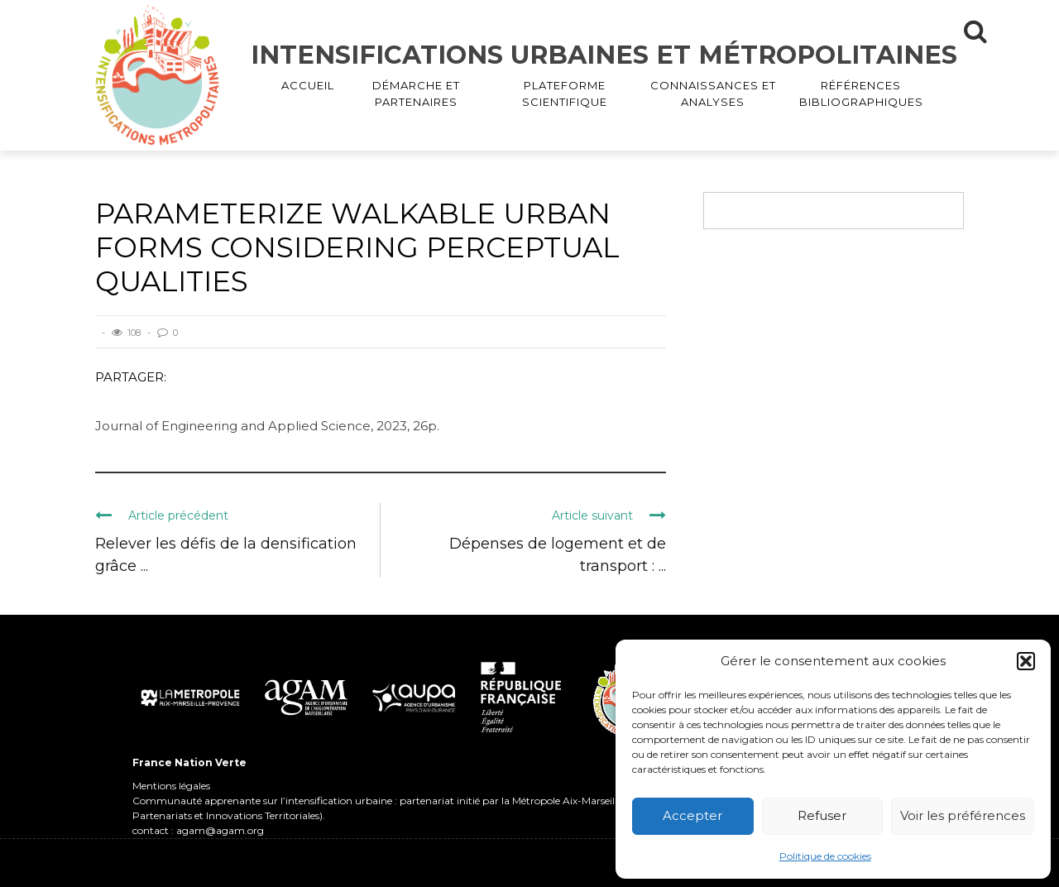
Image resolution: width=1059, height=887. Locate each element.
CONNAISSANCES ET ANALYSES (713, 93)
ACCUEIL (307, 85)
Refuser (822, 815)
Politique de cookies (825, 856)
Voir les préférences (962, 815)
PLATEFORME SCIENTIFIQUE (564, 93)
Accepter (692, 815)
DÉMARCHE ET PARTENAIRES (416, 93)
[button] (1026, 661)
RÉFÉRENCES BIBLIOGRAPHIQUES (861, 93)
